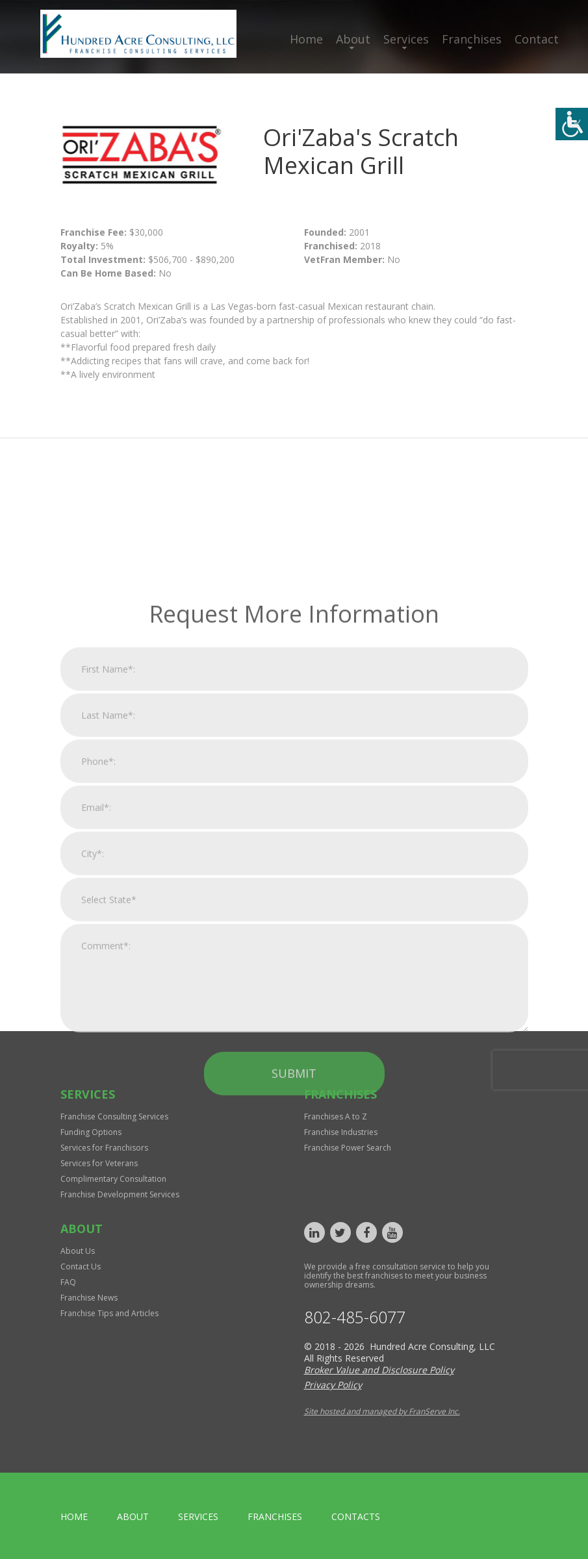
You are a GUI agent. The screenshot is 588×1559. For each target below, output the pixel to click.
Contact (537, 39)
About (353, 39)
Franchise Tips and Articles (109, 1313)
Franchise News (89, 1297)
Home (306, 39)
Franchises (472, 39)
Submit (294, 1217)
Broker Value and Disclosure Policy (379, 1370)
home (74, 1516)
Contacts (355, 1516)
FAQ (68, 1282)
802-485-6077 (354, 1317)
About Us (77, 1250)
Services (406, 39)
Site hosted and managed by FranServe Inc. (382, 1411)
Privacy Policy (333, 1384)
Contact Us (80, 1266)
